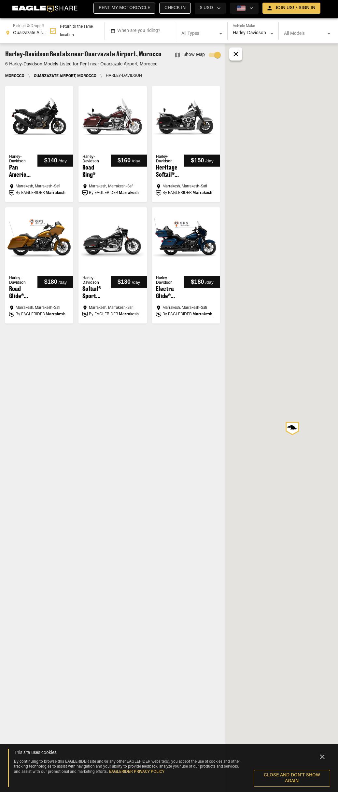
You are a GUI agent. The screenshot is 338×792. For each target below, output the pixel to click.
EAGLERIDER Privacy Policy (136, 772)
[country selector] (210, 8)
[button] (124, 8)
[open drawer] (291, 8)
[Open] (220, 33)
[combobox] (27, 31)
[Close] (322, 757)
